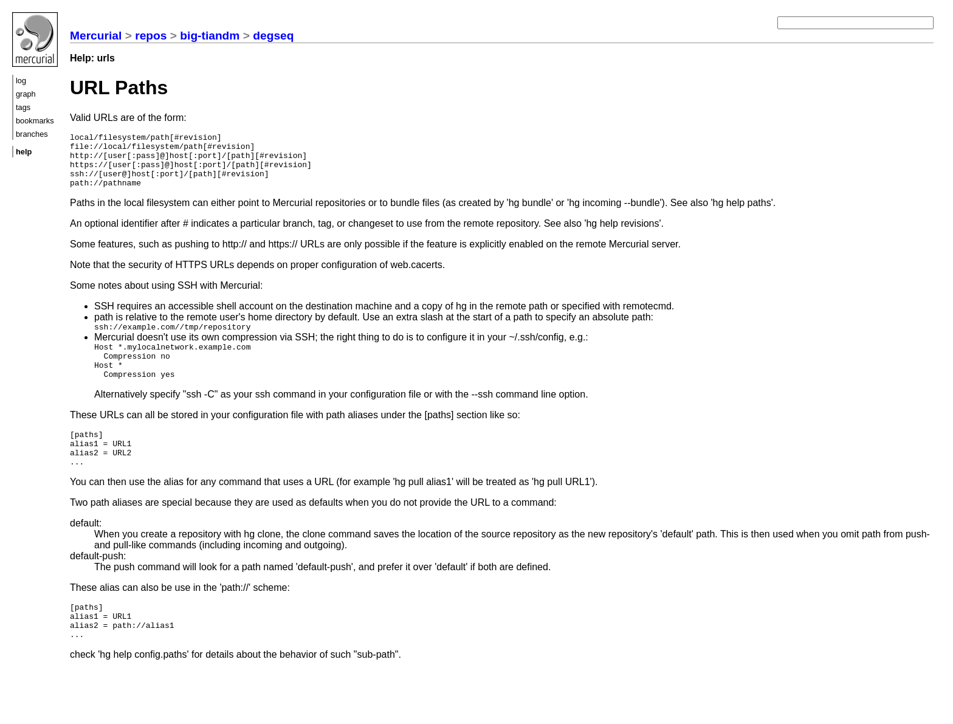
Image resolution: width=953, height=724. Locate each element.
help (24, 151)
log (21, 80)
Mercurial (96, 35)
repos (151, 35)
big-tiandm (209, 35)
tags (23, 107)
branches (32, 134)
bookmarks (35, 120)
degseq (273, 35)
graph (26, 93)
